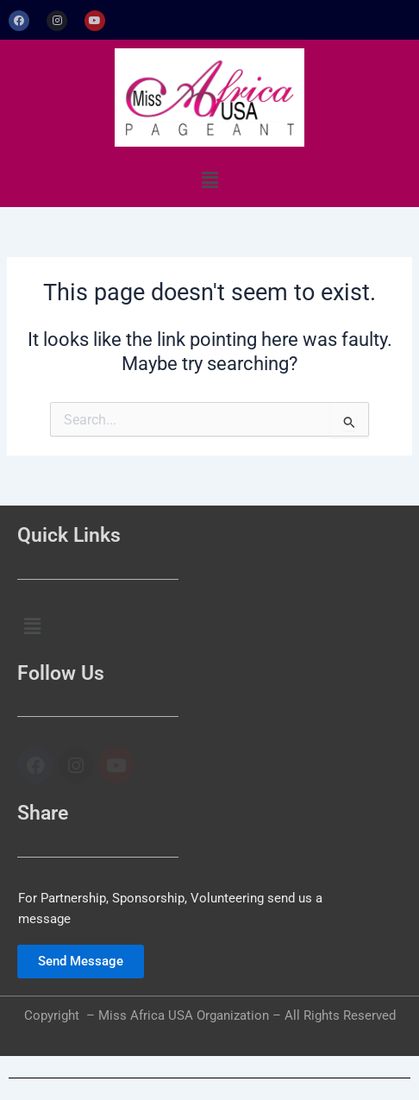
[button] (209, 180)
